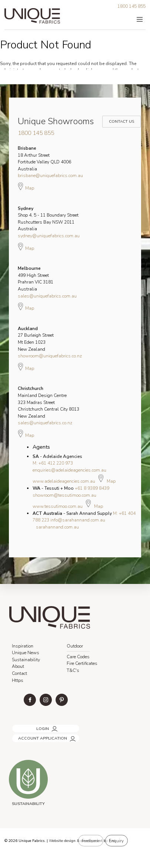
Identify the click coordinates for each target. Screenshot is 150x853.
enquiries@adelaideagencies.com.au (69, 470)
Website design (62, 840)
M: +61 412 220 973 (53, 463)
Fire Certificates (82, 663)
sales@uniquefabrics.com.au (47, 296)
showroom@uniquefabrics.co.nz (50, 356)
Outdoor (75, 646)
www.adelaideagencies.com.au (64, 481)
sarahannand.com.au (57, 527)
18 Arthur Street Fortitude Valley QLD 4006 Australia (44, 158)
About (18, 666)
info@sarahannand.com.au (77, 520)
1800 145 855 (131, 6)
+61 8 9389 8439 (92, 488)
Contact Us (120, 118)
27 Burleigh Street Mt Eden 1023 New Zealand (36, 339)
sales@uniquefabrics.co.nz (45, 423)
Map (26, 186)
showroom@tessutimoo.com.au (64, 495)
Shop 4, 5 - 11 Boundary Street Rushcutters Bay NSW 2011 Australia (48, 218)
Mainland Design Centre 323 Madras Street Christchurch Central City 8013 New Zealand (48, 402)
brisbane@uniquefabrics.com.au (50, 176)
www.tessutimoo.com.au (58, 506)
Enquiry (116, 841)
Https (17, 680)
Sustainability (26, 660)
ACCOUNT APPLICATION (35, 736)
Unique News (25, 653)
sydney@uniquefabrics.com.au (49, 236)
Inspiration (22, 646)
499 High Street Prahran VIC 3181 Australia (35, 278)
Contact (19, 673)
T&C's (73, 670)
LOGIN (17, 726)
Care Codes (78, 657)
